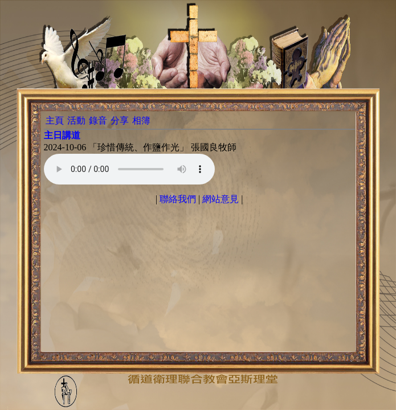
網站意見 (220, 199)
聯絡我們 (178, 199)
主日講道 (62, 135)
